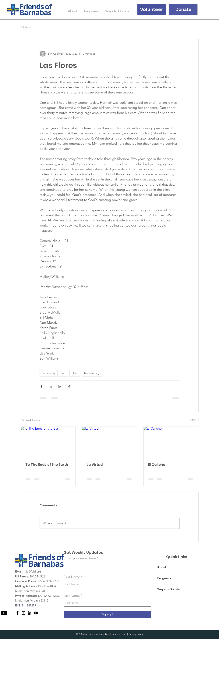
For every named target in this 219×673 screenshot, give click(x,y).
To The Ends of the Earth (46, 464)
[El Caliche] (171, 442)
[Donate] (183, 9)
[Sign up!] (107, 614)
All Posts (26, 27)
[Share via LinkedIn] (60, 386)
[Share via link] (69, 386)
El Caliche (156, 464)
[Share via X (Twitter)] (50, 386)
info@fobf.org (32, 571)
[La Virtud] (109, 442)
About (161, 567)
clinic (75, 373)
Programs (164, 578)
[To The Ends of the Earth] (48, 442)
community (48, 373)
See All (194, 419)
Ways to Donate (168, 589)
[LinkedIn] (29, 613)
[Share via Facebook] (41, 386)
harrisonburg (92, 373)
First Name (72, 577)
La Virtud (95, 464)
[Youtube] (4, 613)
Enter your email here (80, 558)
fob (63, 373)
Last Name (72, 595)
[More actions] (177, 53)
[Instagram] (23, 613)
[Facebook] (17, 613)
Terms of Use (119, 634)
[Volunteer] (151, 9)
